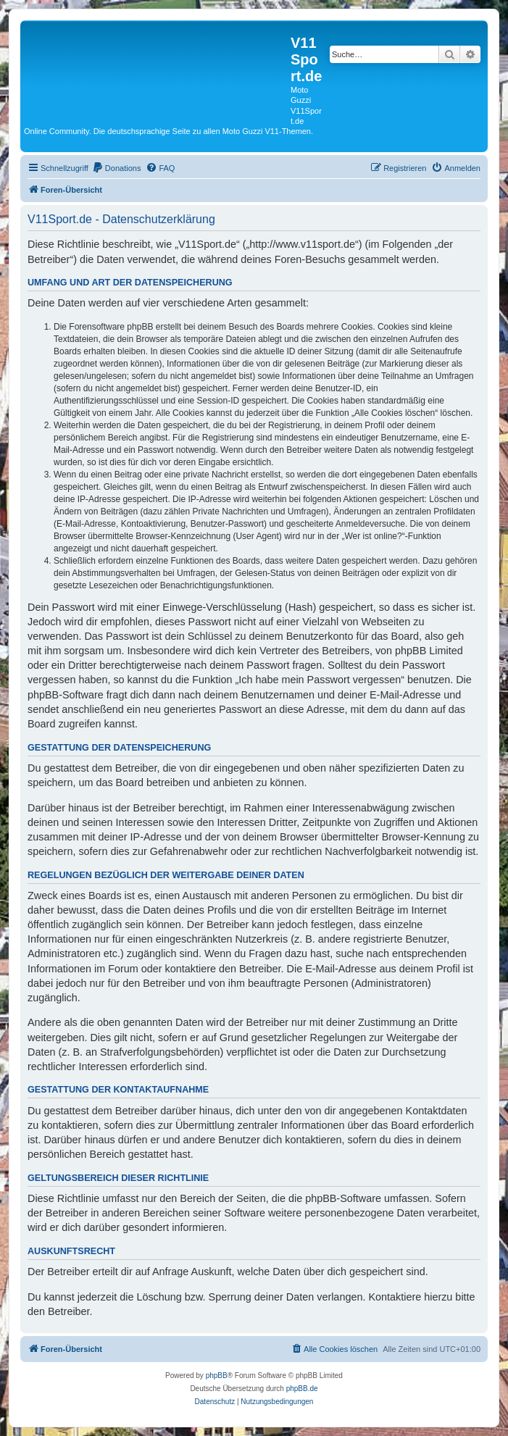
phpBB (217, 1375)
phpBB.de (302, 1389)
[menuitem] (116, 168)
